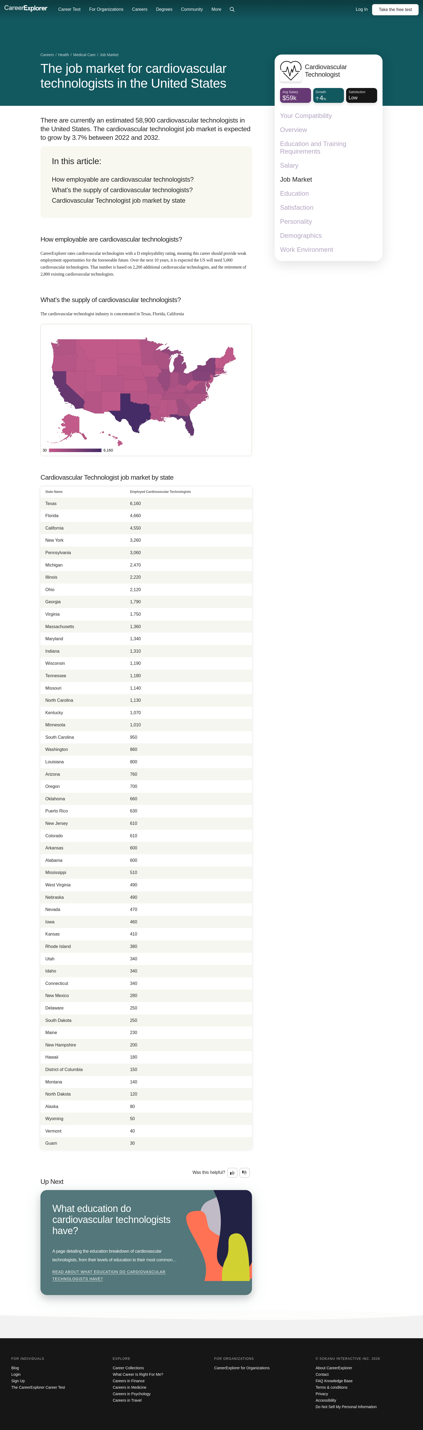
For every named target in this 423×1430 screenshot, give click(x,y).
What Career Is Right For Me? (138, 1374)
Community (192, 9)
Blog (15, 1368)
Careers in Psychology (132, 1394)
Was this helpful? (209, 1172)
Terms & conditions (331, 1387)
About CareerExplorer (334, 1368)
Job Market (296, 179)
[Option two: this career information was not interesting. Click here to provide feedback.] (245, 1173)
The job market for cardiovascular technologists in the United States (133, 75)
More (216, 9)
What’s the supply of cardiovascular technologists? (122, 190)
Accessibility (326, 1400)
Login (16, 1374)
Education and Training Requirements (313, 147)
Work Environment (306, 249)
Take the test (395, 9)
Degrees (164, 9)
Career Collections (128, 1368)
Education (294, 193)
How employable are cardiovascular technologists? (123, 179)
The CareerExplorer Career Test (38, 1387)
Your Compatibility (306, 115)
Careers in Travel (127, 1400)
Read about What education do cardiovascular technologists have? (109, 1275)
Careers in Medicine (129, 1387)
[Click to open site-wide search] (232, 9)
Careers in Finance (129, 1381)
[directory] (146, 182)
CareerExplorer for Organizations (242, 1368)
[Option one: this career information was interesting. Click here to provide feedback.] (232, 1173)
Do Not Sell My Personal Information (346, 1407)
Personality (296, 221)
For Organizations (106, 9)
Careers (140, 9)
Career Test (69, 9)
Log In (362, 9)
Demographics (301, 235)
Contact (322, 1374)
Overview (293, 129)
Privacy (322, 1394)
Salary (289, 165)
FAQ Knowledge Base (334, 1381)
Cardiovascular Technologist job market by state (118, 200)
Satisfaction (296, 207)
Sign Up (18, 1381)
